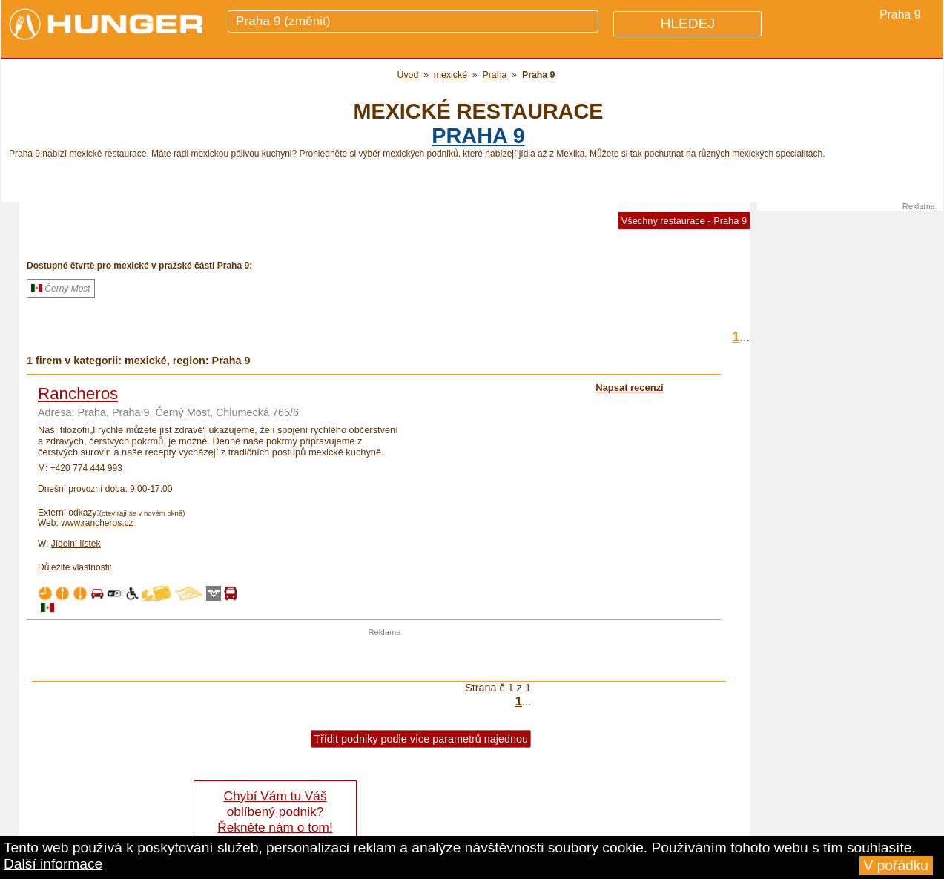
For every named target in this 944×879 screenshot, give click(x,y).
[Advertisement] (384, 658)
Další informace (53, 864)
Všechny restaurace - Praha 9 (684, 220)
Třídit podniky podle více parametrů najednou (421, 739)
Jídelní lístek (76, 544)
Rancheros (78, 393)
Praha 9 (478, 136)
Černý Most (60, 288)
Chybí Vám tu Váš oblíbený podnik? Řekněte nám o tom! (274, 811)
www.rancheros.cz (97, 523)
